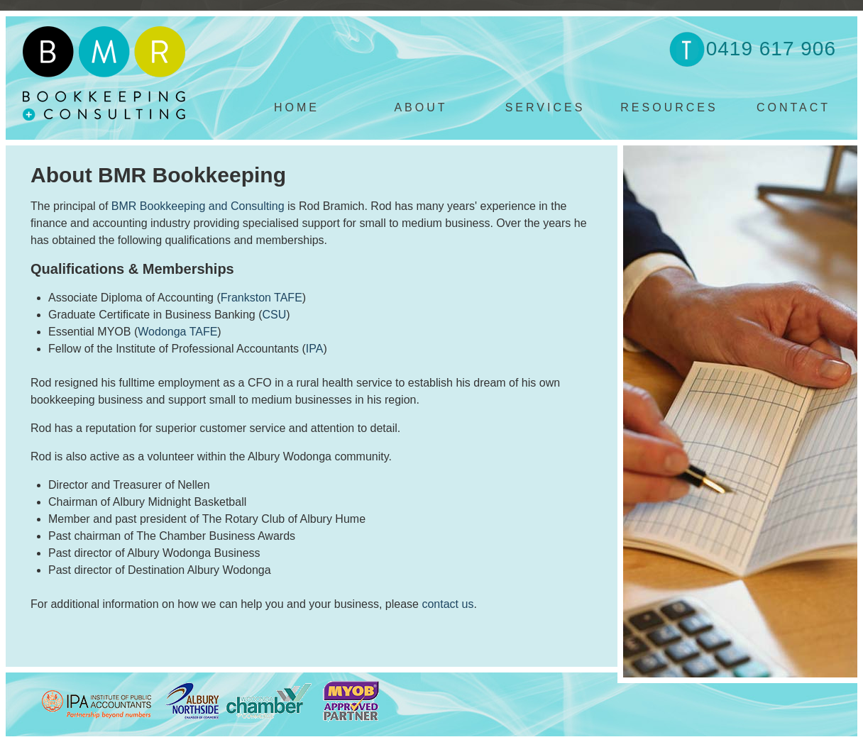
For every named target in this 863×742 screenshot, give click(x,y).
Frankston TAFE (261, 298)
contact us (447, 604)
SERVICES (545, 107)
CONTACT (793, 107)
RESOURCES (669, 107)
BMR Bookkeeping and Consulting (198, 206)
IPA (315, 349)
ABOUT (420, 107)
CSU (274, 315)
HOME (296, 107)
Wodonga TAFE (177, 332)
